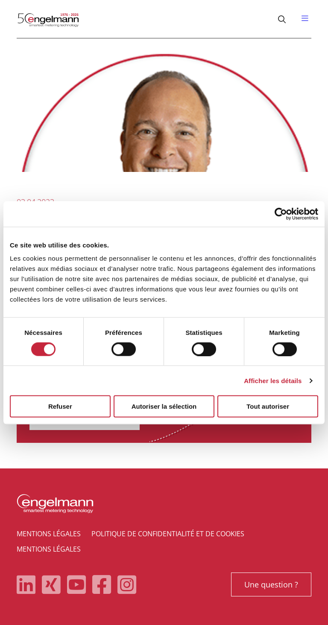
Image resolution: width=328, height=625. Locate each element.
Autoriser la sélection (164, 406)
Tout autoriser (267, 406)
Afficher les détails (273, 380)
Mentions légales (49, 533)
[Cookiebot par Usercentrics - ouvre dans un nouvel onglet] (280, 213)
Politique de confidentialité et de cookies (167, 533)
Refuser (60, 406)
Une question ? (271, 584)
